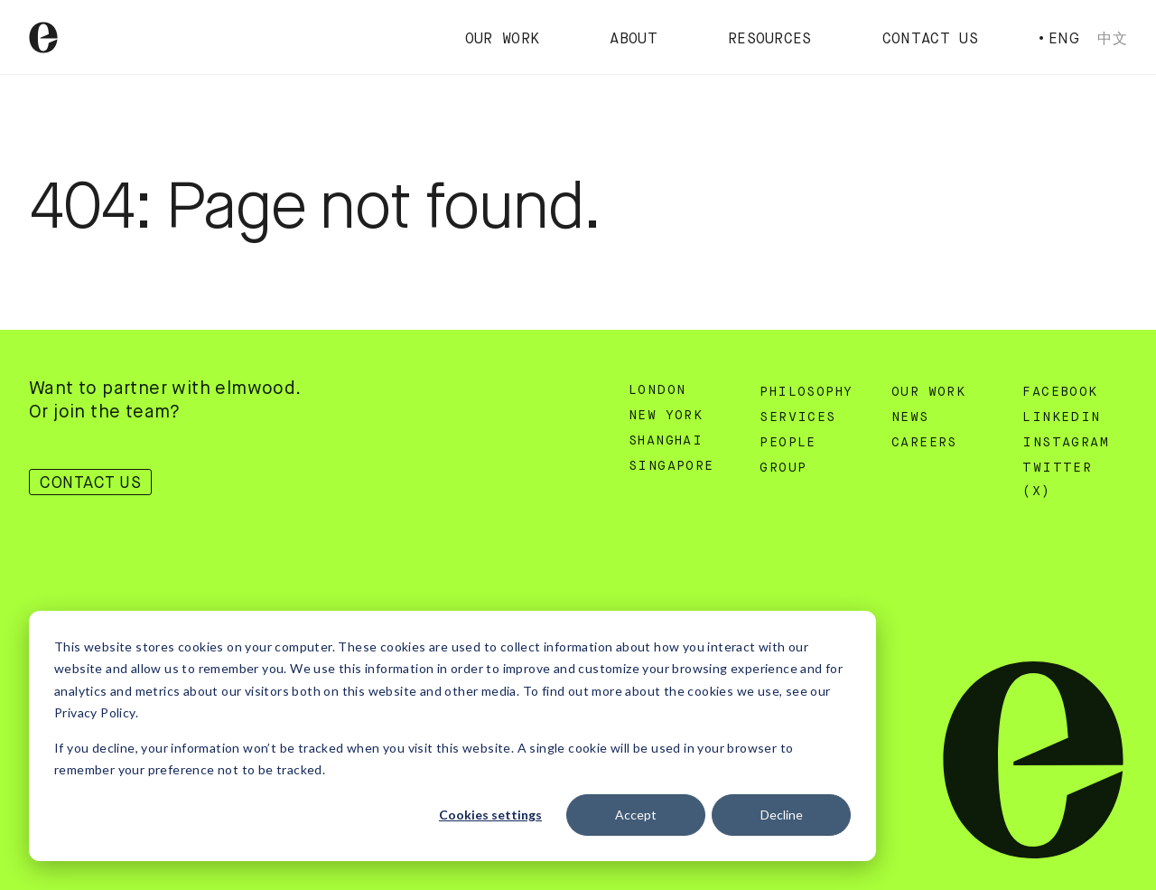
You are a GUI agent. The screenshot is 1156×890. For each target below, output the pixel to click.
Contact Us (930, 40)
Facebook (1059, 392)
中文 (1112, 38)
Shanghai (666, 441)
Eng (1064, 38)
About (633, 40)
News (910, 417)
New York (666, 415)
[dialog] (452, 736)
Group (783, 468)
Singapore (671, 466)
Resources (770, 40)
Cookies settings (490, 814)
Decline (781, 814)
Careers (924, 442)
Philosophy (806, 392)
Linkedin (1061, 417)
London (657, 390)
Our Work (502, 40)
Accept (636, 814)
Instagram (1065, 442)
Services (797, 417)
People (788, 442)
